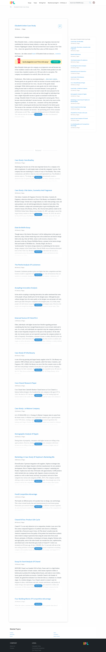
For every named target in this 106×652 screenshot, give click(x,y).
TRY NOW (42, 58)
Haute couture (57, 631)
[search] (90, 2)
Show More (38, 109)
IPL (11, 7)
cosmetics (58, 53)
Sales (55, 627)
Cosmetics (56, 629)
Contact (12, 643)
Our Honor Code (36, 645)
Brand (11, 631)
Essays (30, 3)
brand (33, 53)
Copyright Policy (36, 641)
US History (63, 3)
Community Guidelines (38, 643)
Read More (38, 172)
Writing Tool (43, 3)
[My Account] (94, 2)
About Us (12, 641)
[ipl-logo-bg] (13, 2)
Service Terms (36, 649)
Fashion (11, 627)
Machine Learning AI (53, 3)
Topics (36, 3)
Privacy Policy (35, 647)
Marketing (12, 629)
